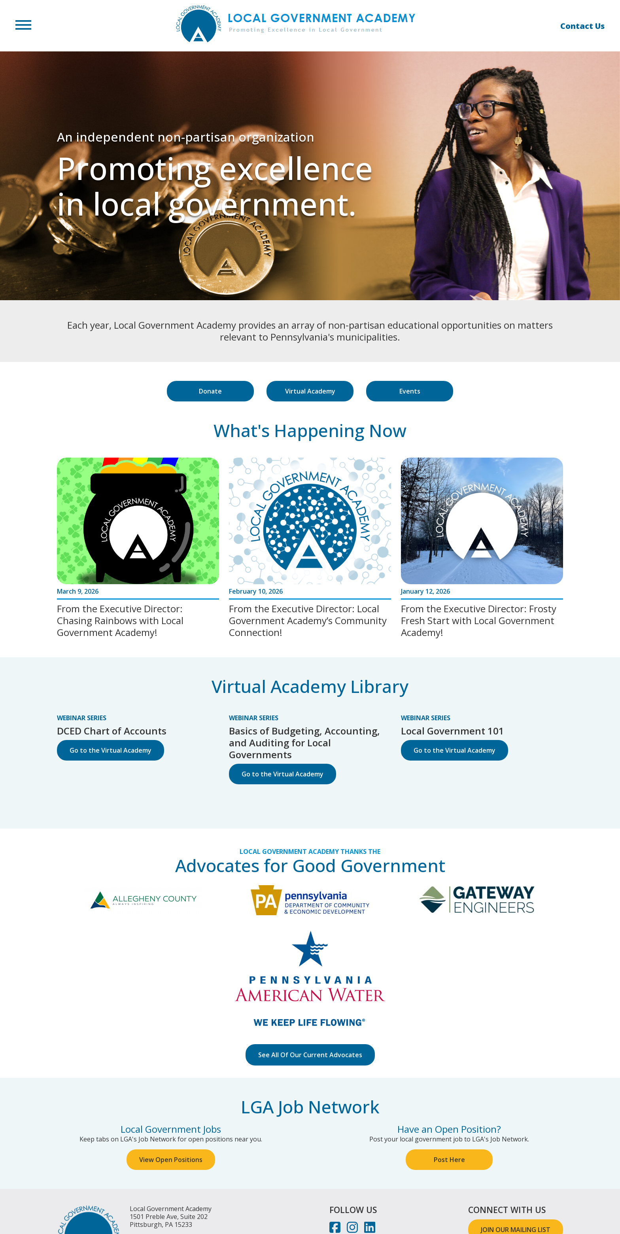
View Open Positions (170, 1159)
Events (409, 391)
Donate (210, 391)
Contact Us (582, 26)
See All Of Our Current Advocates (310, 1054)
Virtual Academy (310, 391)
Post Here (449, 1159)
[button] (23, 25)
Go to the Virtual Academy (110, 750)
